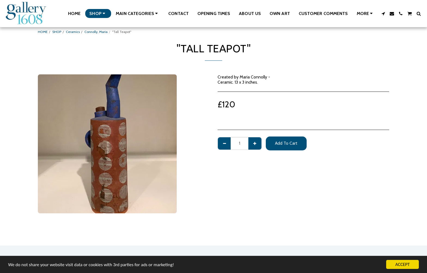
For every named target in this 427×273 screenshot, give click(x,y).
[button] (138, 13)
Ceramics (73, 32)
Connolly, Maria (96, 32)
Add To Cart (286, 143)
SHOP (56, 32)
